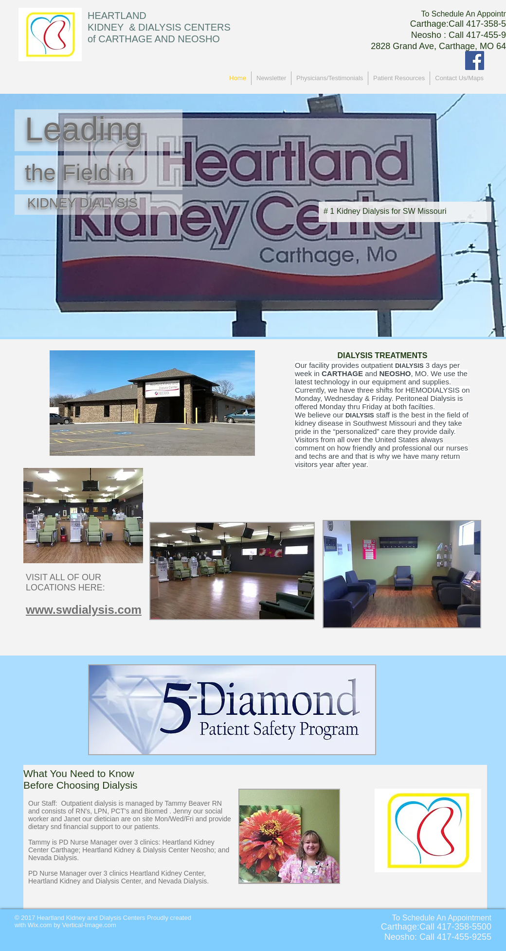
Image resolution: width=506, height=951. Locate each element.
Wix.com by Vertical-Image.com (72, 925)
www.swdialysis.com (84, 609)
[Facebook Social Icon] (474, 60)
